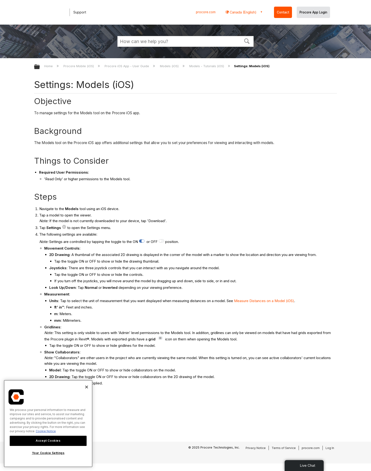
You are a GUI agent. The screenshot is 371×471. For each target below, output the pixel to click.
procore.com (206, 12)
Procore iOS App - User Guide (127, 66)
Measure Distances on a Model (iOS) (264, 301)
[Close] (86, 387)
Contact (283, 12)
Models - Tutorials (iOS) (207, 66)
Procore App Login (313, 12)
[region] (48, 423)
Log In (330, 448)
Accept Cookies (48, 440)
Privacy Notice (256, 448)
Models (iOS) (170, 66)
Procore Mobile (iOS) (79, 66)
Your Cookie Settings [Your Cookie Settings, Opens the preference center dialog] (48, 453)
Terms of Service (284, 448)
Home (49, 66)
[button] (247, 40)
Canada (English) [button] (242, 12)
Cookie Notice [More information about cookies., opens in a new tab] (46, 431)
